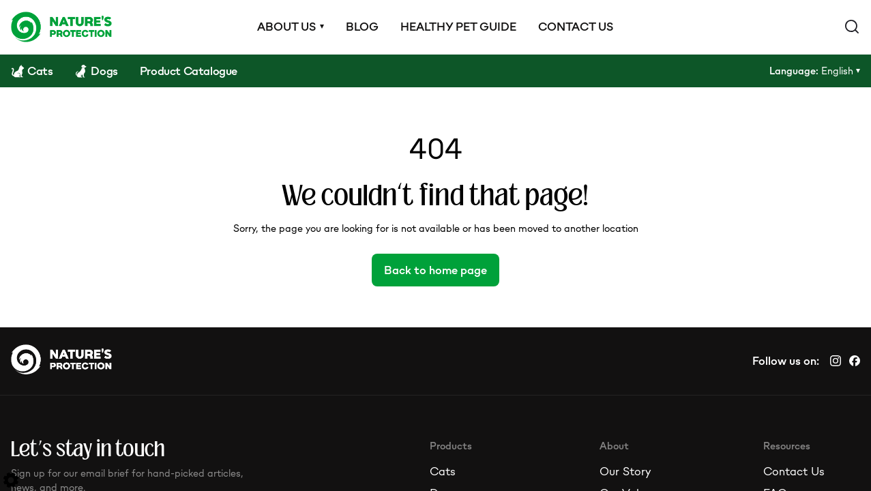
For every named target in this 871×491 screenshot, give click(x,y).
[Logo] (61, 27)
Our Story (625, 471)
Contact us (575, 26)
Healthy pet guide (458, 26)
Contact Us (794, 471)
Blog (362, 26)
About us (286, 26)
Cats (443, 471)
